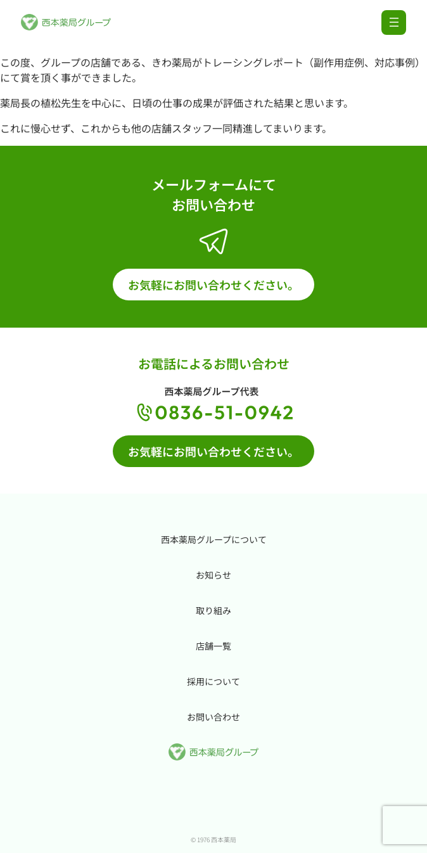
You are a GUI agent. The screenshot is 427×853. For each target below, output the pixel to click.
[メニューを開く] (394, 22)
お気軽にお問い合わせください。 (213, 284)
